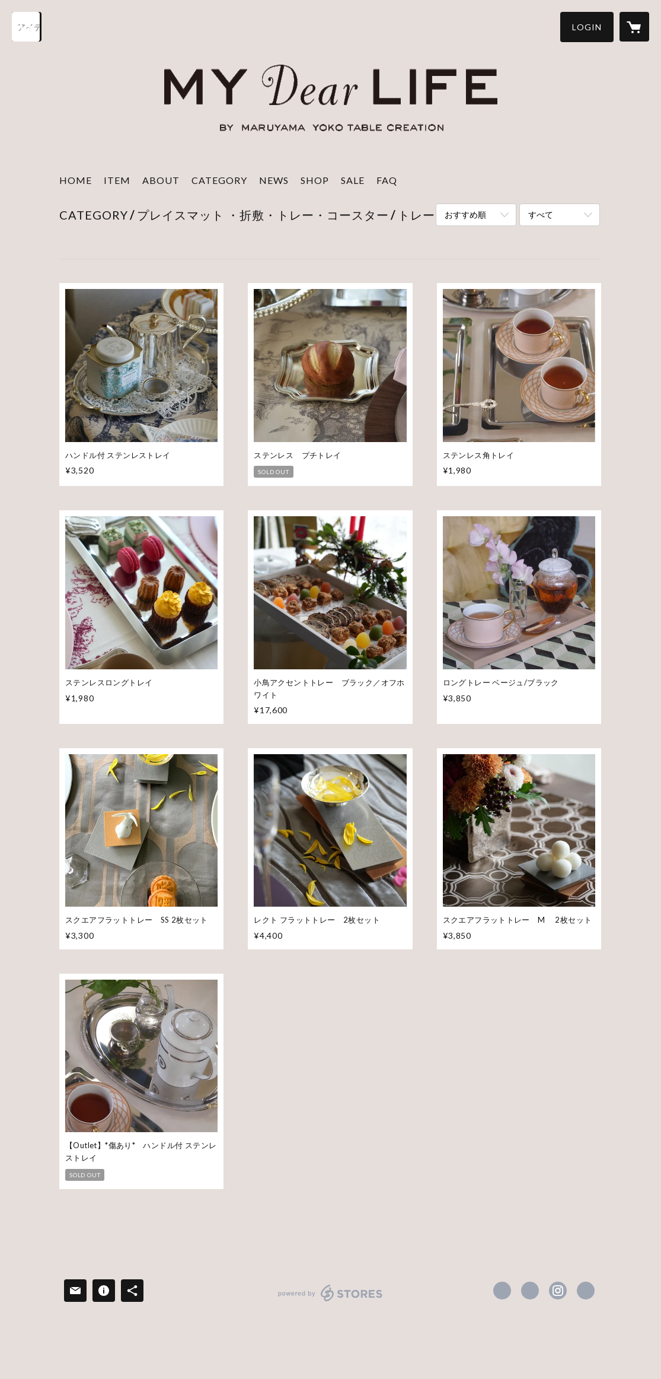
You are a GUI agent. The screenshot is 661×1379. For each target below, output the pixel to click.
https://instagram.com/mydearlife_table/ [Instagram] (558, 1290)
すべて (540, 214)
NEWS (274, 180)
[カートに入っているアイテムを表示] (634, 27)
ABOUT (161, 180)
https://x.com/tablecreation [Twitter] (530, 1290)
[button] (587, 27)
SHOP (315, 180)
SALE (353, 180)
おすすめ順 (465, 214)
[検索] (26, 27)
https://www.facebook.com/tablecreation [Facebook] (502, 1290)
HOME (75, 180)
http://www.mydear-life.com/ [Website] (586, 1290)
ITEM (117, 180)
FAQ (386, 180)
